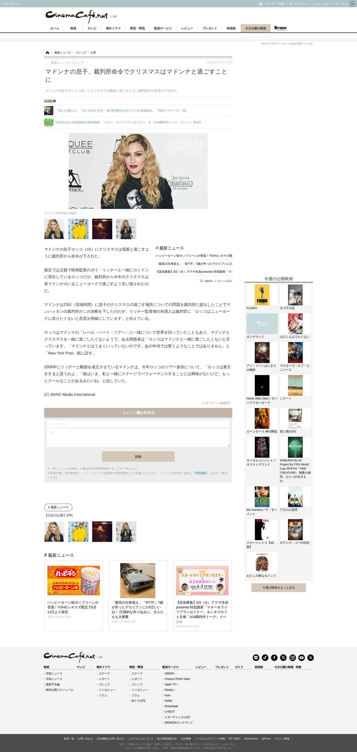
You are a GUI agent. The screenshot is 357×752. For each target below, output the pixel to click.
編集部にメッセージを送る (218, 281)
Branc (280, 28)
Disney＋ (170, 689)
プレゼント (209, 28)
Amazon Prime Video (177, 679)
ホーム (54, 28)
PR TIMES (234, 738)
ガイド (239, 667)
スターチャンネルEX (177, 717)
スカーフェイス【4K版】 (260, 545)
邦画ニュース (54, 673)
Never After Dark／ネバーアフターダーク (262, 400)
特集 (298, 667)
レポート (104, 679)
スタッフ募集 (282, 738)
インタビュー (107, 689)
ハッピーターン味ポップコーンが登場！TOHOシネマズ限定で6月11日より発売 (208, 255)
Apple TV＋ (171, 684)
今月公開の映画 (255, 28)
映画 (73, 28)
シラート (286, 398)
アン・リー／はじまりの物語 (261, 367)
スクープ (104, 673)
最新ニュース (171, 248)
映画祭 (231, 28)
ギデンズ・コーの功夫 (294, 542)
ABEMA (169, 673)
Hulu (167, 695)
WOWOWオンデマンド (179, 722)
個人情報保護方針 (167, 738)
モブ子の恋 (287, 308)
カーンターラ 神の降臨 (262, 431)
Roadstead (171, 706)
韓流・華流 (137, 28)
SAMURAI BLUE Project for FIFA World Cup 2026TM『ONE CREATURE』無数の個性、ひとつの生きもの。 (295, 471)
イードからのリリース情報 (210, 738)
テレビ (91, 28)
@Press (266, 738)
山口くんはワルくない (294, 336)
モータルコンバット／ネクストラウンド (261, 462)
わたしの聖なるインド (261, 575)
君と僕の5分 (288, 431)
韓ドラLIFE (138, 700)
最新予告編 (53, 684)
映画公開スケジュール (59, 689)
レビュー (187, 28)
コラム (103, 695)
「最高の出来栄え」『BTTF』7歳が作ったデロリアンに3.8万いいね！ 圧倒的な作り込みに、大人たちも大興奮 (229, 263)
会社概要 (186, 738)
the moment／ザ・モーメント (262, 512)
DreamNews (251, 738)
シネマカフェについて (140, 738)
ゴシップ (104, 684)
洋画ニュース (54, 679)
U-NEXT (170, 711)
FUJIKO (252, 308)
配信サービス (163, 28)
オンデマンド (255, 336)
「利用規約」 (201, 473)
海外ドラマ (113, 28)
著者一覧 (69, 738)
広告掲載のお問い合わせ (110, 738)
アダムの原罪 (289, 509)
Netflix (168, 700)
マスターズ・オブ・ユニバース (294, 367)
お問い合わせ (85, 738)
